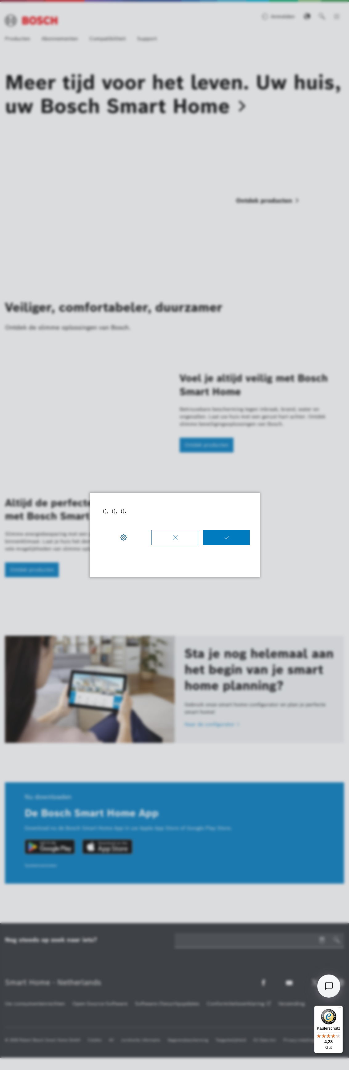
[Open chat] (328, 986)
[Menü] (339, 1009)
